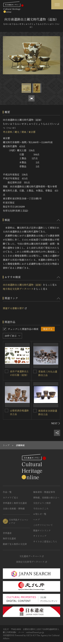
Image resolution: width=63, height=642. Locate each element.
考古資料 (7, 132)
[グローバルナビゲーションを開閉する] (57, 4)
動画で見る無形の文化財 (15, 544)
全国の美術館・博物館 (14, 508)
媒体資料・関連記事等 (44, 492)
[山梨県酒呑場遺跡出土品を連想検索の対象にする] (6, 410)
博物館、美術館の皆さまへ (46, 497)
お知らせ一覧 (39, 514)
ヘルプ (36, 519)
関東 (24, 132)
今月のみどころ (41, 508)
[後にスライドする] (55, 423)
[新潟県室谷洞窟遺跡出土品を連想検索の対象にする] (35, 410)
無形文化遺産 (9, 538)
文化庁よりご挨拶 (42, 503)
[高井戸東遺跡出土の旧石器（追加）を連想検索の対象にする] (6, 371)
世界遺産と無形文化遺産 (15, 503)
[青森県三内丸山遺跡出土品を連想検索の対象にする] (35, 371)
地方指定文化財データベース (18, 288)
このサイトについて (43, 525)
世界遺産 (7, 533)
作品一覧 (7, 492)
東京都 (31, 132)
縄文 (16, 132)
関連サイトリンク (42, 530)
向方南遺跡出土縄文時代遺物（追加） (23, 284)
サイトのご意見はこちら (45, 541)
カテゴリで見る (10, 497)
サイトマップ (39, 535)
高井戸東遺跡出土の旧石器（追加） (19, 373)
